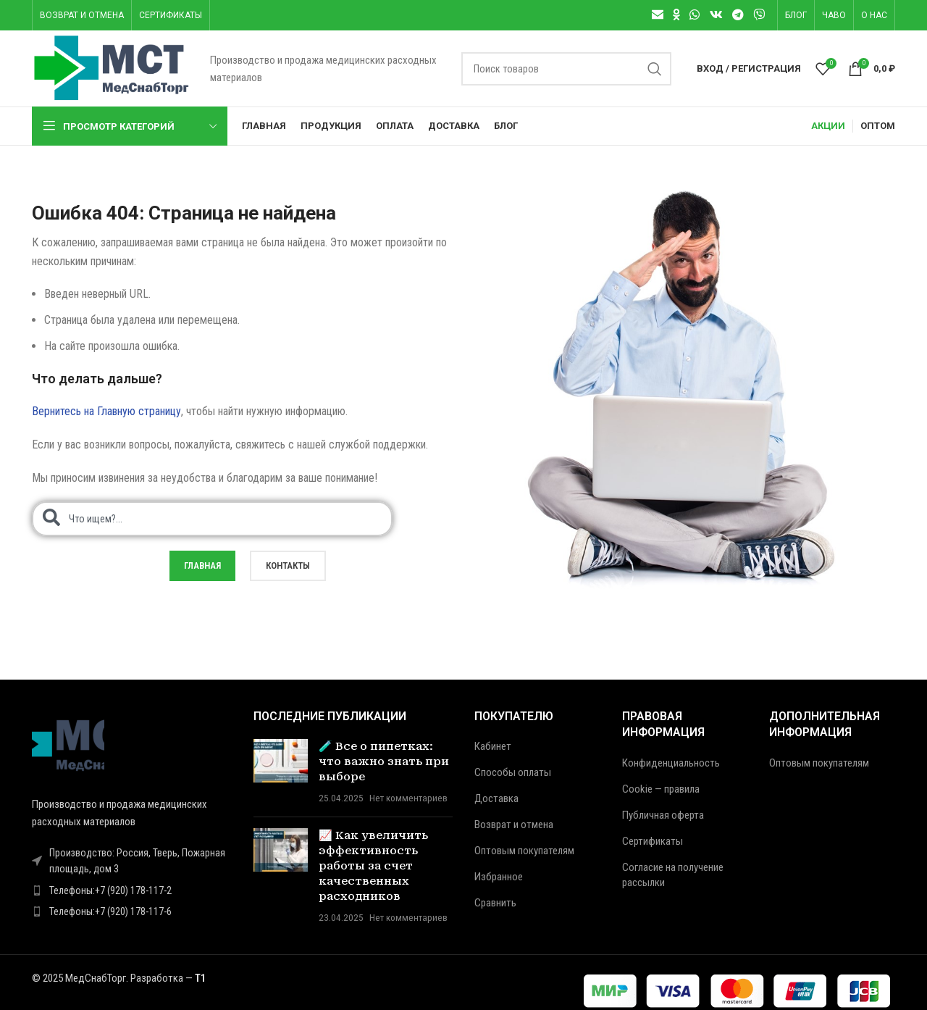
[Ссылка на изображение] (68, 744)
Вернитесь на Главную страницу (106, 411)
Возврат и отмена (513, 824)
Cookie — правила (661, 789)
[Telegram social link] (737, 15)
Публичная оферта (663, 815)
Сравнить (495, 902)
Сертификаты (652, 841)
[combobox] (212, 518)
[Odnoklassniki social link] (676, 15)
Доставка (496, 798)
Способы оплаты (512, 772)
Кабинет (492, 746)
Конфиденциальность (671, 762)
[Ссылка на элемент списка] (132, 890)
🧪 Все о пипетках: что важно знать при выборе (384, 761)
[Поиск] (566, 68)
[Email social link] (657, 15)
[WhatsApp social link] (695, 15)
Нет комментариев (408, 798)
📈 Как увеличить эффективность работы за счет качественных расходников (373, 866)
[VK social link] (716, 15)
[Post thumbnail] (280, 772)
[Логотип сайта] (114, 67)
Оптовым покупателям (524, 850)
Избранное (498, 876)
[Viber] (759, 15)
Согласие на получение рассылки (672, 875)
